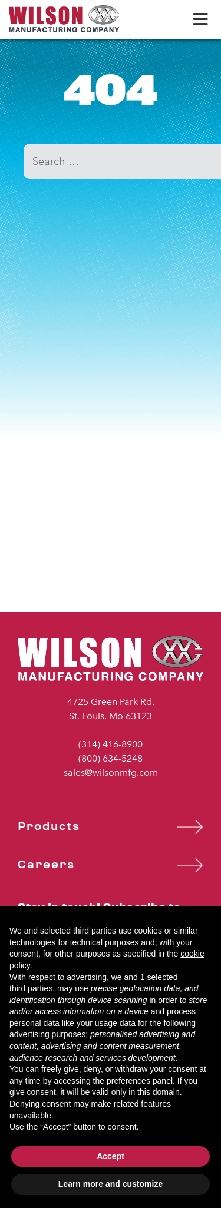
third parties (30, 988)
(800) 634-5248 (110, 758)
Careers (46, 865)
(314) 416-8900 (110, 744)
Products (49, 826)
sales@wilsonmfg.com (111, 772)
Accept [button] (110, 1156)
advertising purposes (47, 1034)
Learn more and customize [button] (110, 1184)
